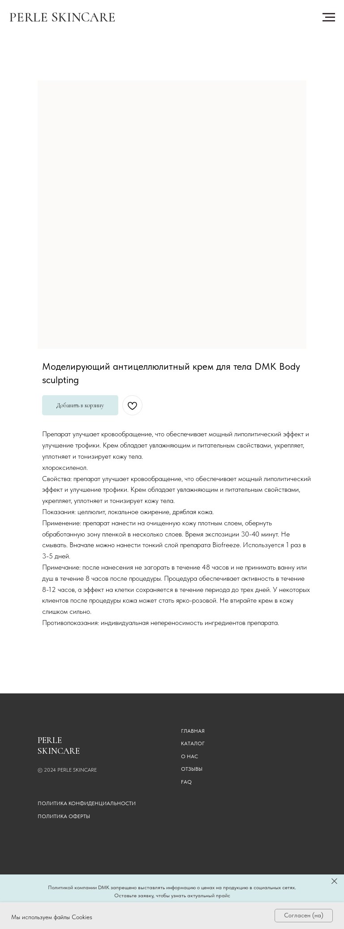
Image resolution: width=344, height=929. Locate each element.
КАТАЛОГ (193, 743)
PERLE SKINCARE (62, 17)
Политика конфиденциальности (87, 803)
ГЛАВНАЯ (193, 731)
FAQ (186, 782)
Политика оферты (64, 816)
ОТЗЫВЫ (191, 769)
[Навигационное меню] (328, 17)
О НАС (189, 756)
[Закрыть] (334, 881)
